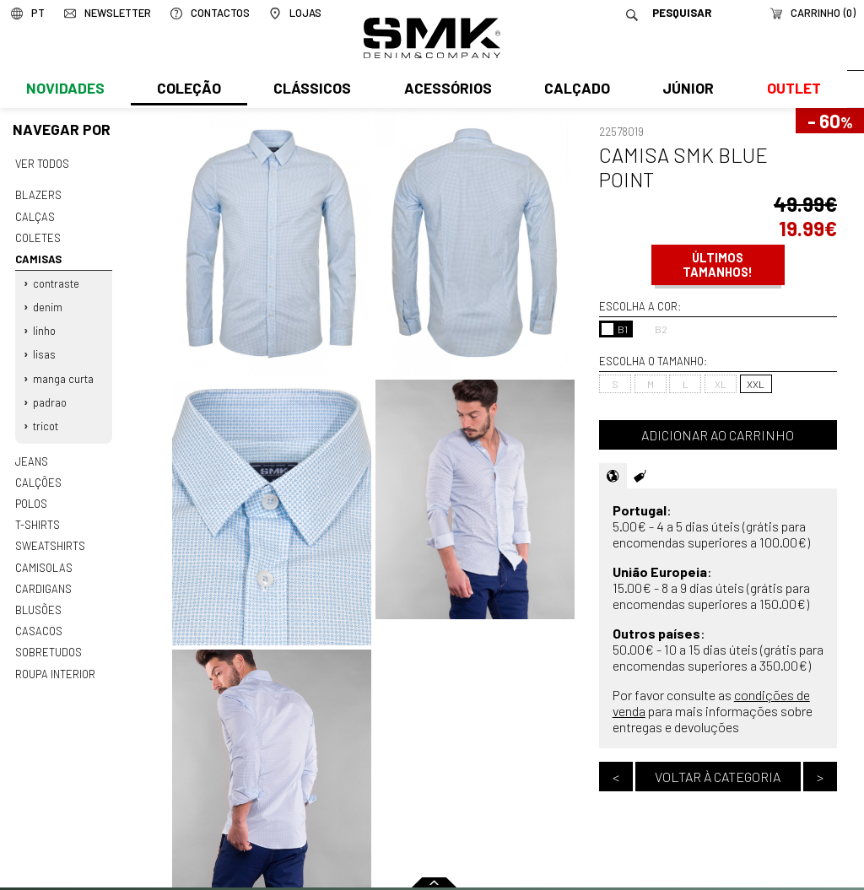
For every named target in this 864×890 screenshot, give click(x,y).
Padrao (50, 395)
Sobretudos (48, 638)
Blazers (38, 194)
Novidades (64, 90)
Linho (44, 325)
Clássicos (310, 90)
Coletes (38, 235)
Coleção (188, 90)
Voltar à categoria (717, 777)
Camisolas (43, 555)
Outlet (789, 90)
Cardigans (42, 576)
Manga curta (63, 372)
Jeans (31, 452)
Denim (47, 303)
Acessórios (445, 90)
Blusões (38, 596)
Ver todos (42, 163)
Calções (38, 472)
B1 (615, 329)
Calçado (574, 90)
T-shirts (37, 514)
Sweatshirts (49, 535)
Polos (31, 493)
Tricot (45, 417)
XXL (755, 384)
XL (720, 384)
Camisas (37, 256)
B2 (653, 329)
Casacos (38, 617)
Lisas (44, 348)
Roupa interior (54, 659)
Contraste (56, 280)
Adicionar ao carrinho (717, 435)
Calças (34, 215)
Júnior (684, 90)
